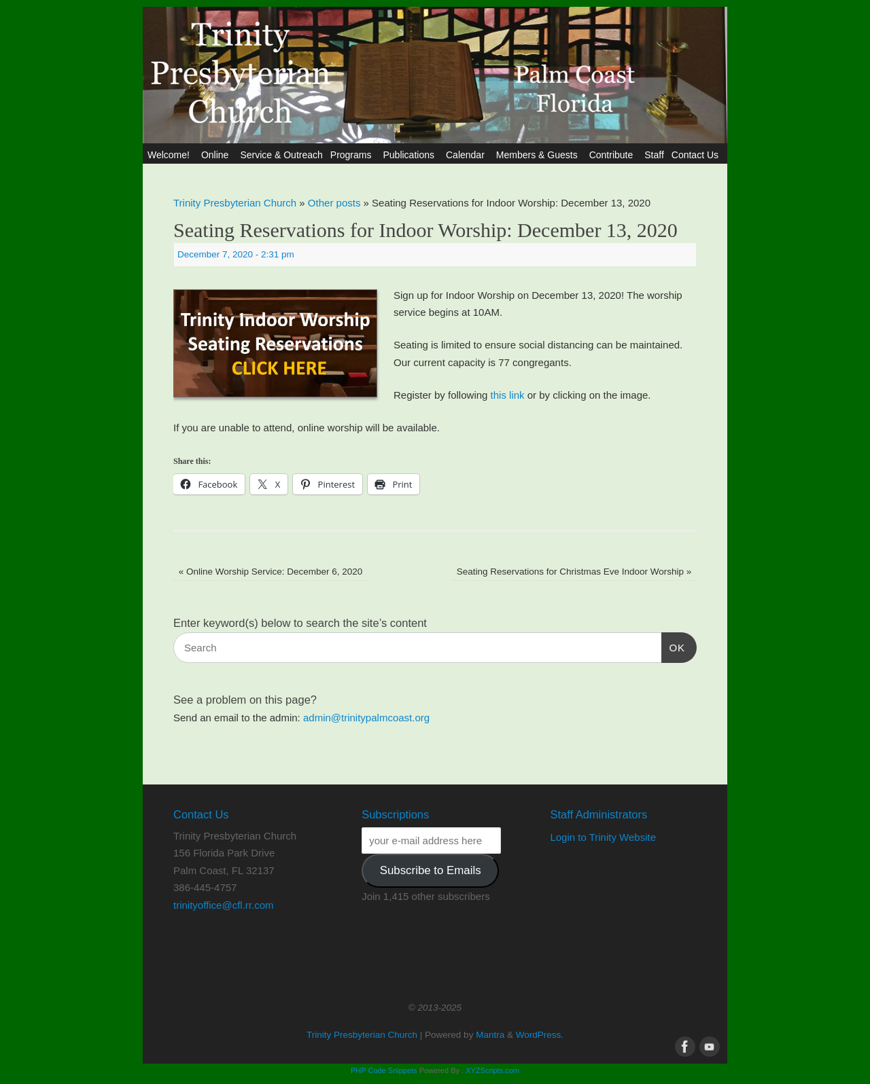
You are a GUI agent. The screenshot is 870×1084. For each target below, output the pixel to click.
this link (508, 395)
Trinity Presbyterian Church (234, 203)
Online (216, 154)
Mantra (490, 1035)
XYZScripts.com (492, 1070)
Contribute (613, 154)
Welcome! (170, 154)
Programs (353, 154)
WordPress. (539, 1035)
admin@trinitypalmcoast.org (366, 717)
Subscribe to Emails (430, 870)
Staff (654, 154)
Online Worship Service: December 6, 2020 (271, 571)
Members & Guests (539, 154)
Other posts (334, 203)
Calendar (467, 154)
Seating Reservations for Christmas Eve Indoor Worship (574, 571)
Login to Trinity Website (603, 837)
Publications (410, 154)
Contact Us (697, 154)
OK (673, 645)
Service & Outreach (281, 154)
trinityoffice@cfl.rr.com (223, 905)
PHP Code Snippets (384, 1070)
